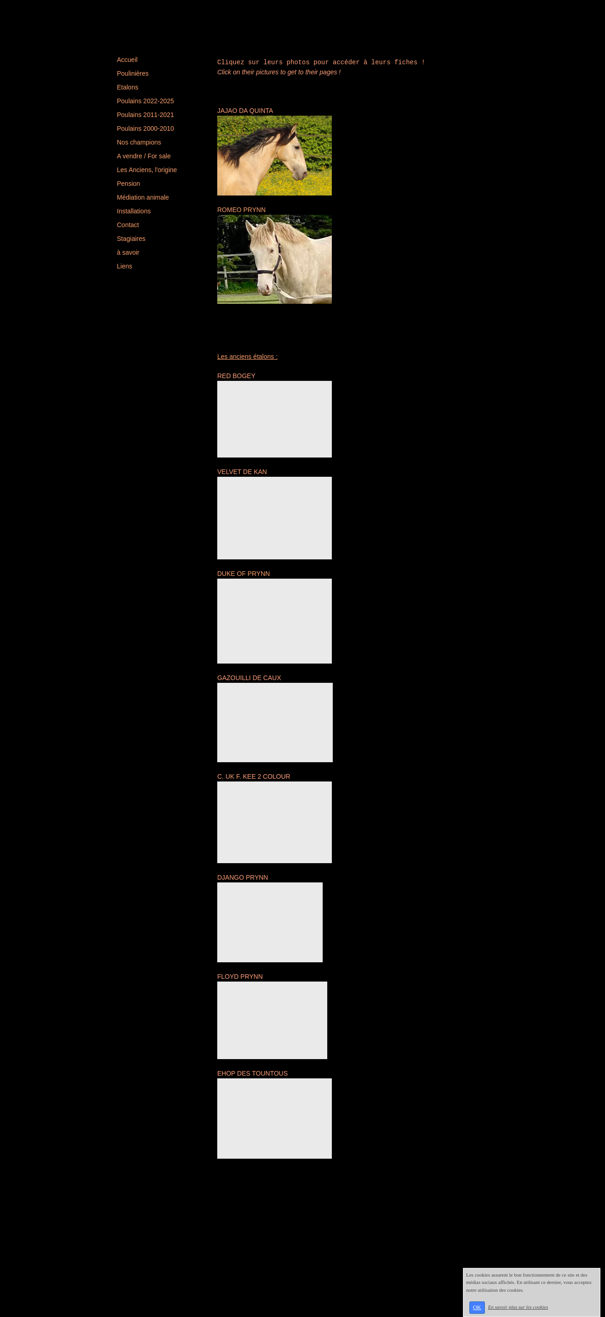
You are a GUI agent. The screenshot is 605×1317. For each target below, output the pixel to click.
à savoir (128, 252)
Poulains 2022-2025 (145, 101)
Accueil (127, 59)
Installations (134, 211)
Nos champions (139, 142)
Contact (128, 225)
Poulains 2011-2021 (145, 114)
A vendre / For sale (144, 156)
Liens (124, 266)
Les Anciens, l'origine (147, 169)
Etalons (127, 87)
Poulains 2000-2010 (145, 128)
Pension (128, 183)
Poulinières (132, 73)
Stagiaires (131, 238)
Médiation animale (143, 197)
